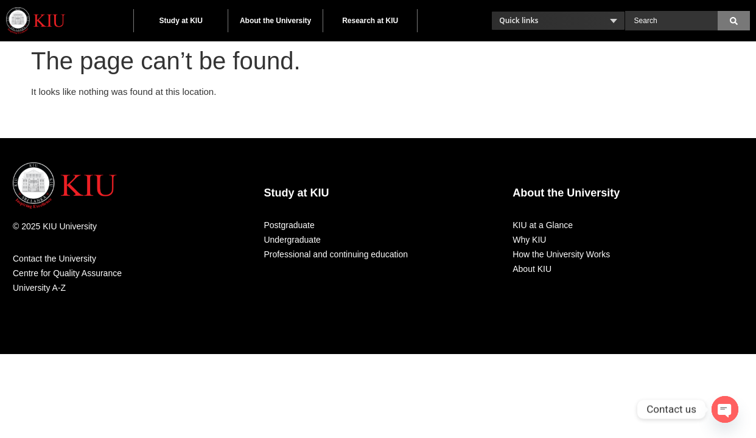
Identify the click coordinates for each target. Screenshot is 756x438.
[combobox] (671, 20)
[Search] (734, 20)
